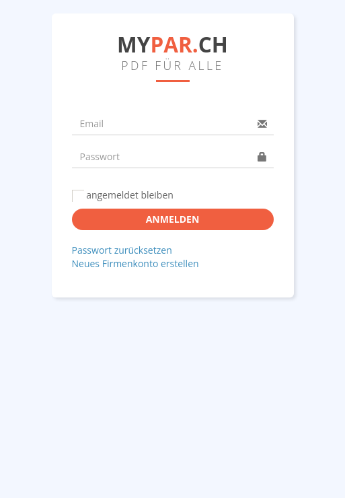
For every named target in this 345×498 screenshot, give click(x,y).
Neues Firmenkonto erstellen (135, 263)
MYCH (172, 44)
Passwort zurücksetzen (122, 250)
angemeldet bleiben (123, 195)
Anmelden (173, 219)
